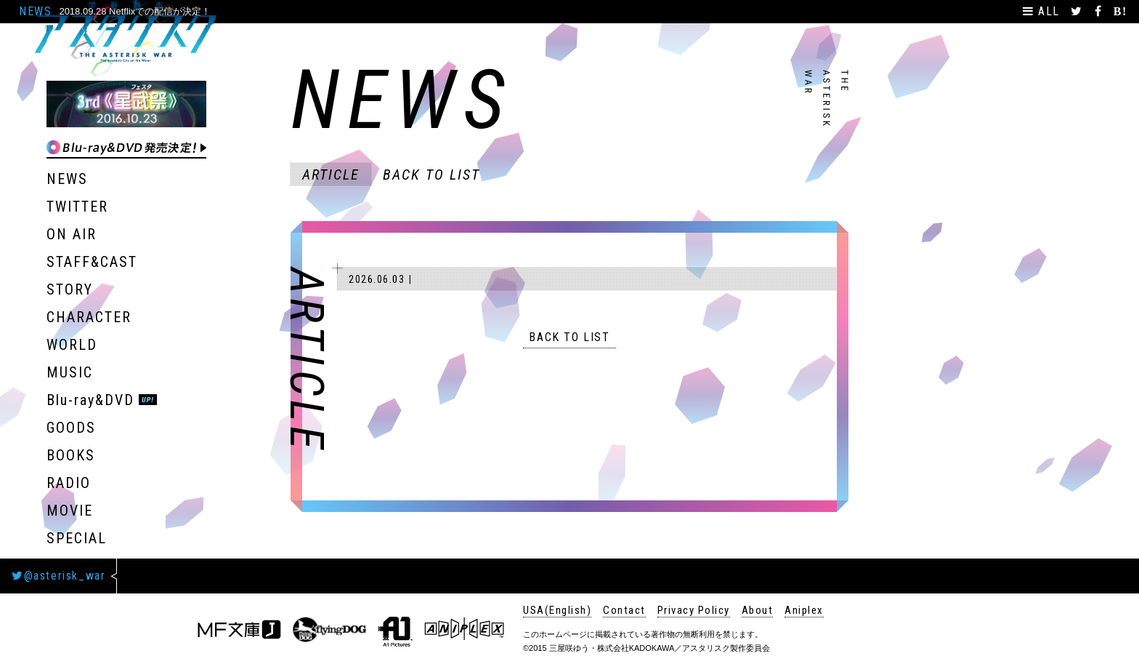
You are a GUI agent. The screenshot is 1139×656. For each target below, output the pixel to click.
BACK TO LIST (431, 174)
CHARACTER (88, 317)
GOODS (71, 427)
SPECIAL (76, 538)
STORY (69, 289)
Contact (624, 610)
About (758, 610)
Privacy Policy (693, 610)
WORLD (71, 344)
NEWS (67, 179)
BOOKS (70, 455)
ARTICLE (331, 174)
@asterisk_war (58, 576)
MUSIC (69, 372)
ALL (1043, 11)
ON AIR (71, 234)
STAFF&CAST (91, 262)
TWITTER (77, 206)
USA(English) (557, 610)
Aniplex (804, 610)
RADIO (68, 483)
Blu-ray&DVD (90, 400)
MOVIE (69, 510)
